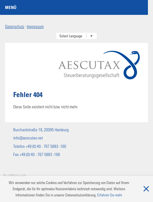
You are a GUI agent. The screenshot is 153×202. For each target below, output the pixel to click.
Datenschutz (14, 26)
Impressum (35, 26)
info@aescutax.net (28, 137)
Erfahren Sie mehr (109, 194)
